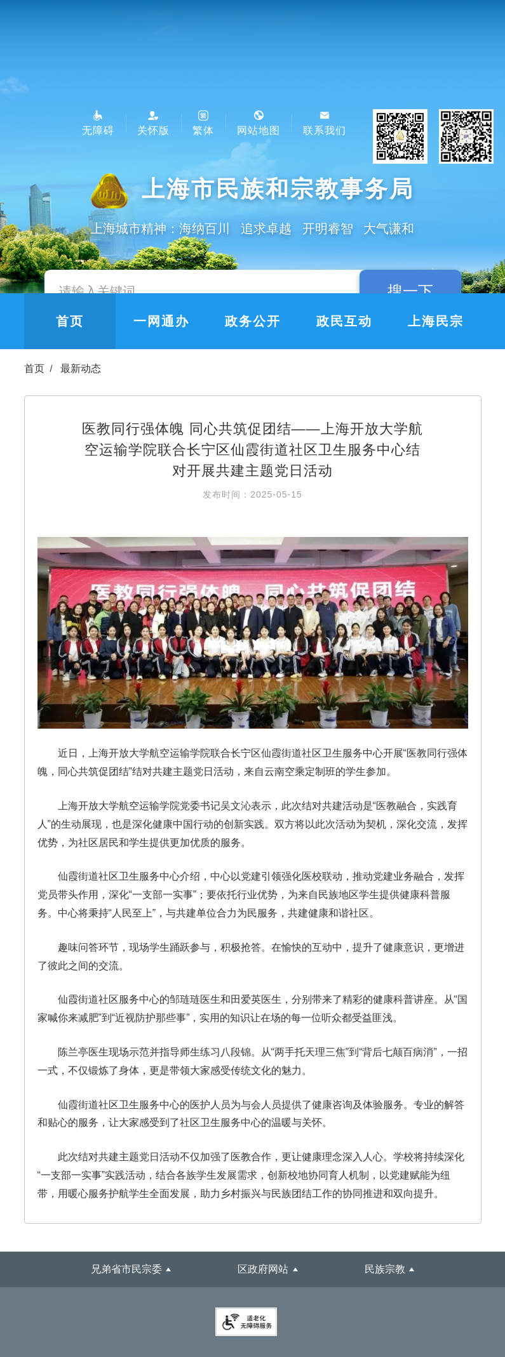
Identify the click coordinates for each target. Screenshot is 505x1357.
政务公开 (253, 321)
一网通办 (161, 321)
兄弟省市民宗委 (126, 1269)
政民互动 (344, 321)
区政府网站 (263, 1269)
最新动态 (80, 368)
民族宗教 (385, 1269)
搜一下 (410, 291)
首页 (70, 321)
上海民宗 (436, 321)
